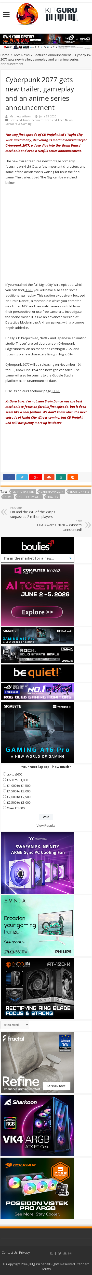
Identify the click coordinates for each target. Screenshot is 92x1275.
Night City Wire (30, 497)
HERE (28, 290)
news (8, 497)
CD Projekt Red (23, 491)
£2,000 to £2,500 (18, 797)
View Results (46, 825)
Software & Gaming (18, 123)
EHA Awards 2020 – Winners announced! (56, 525)
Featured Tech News (58, 120)
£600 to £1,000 (17, 780)
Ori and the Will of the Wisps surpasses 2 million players (35, 512)
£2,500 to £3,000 (18, 802)
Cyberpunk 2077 (52, 491)
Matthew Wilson (20, 116)
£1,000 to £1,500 (18, 785)
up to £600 (14, 774)
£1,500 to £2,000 (18, 791)
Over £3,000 (16, 808)
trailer (53, 497)
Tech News (21, 55)
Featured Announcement (52, 55)
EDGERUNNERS (79, 491)
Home (4, 55)
